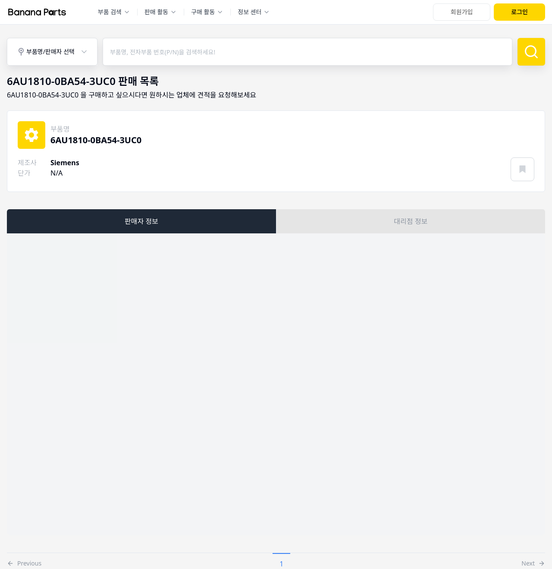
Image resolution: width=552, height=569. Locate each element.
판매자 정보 (141, 221)
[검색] (531, 52)
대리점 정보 (411, 221)
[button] (24, 561)
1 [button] (281, 564)
